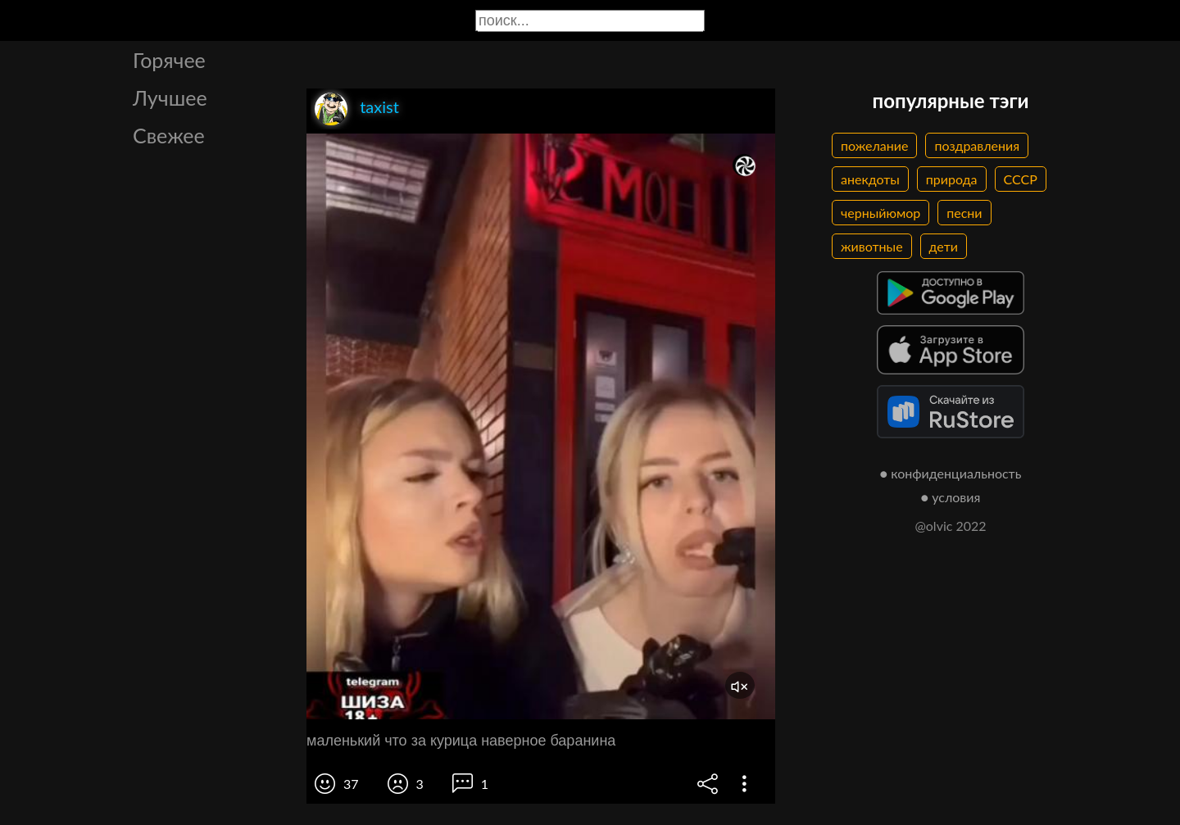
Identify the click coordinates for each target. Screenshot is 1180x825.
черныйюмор (880, 212)
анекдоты (870, 179)
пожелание (874, 145)
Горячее (169, 60)
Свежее (169, 135)
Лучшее (170, 97)
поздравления (976, 145)
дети (943, 246)
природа (952, 179)
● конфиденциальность (951, 473)
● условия (951, 497)
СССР (1020, 179)
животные (872, 246)
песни (964, 212)
